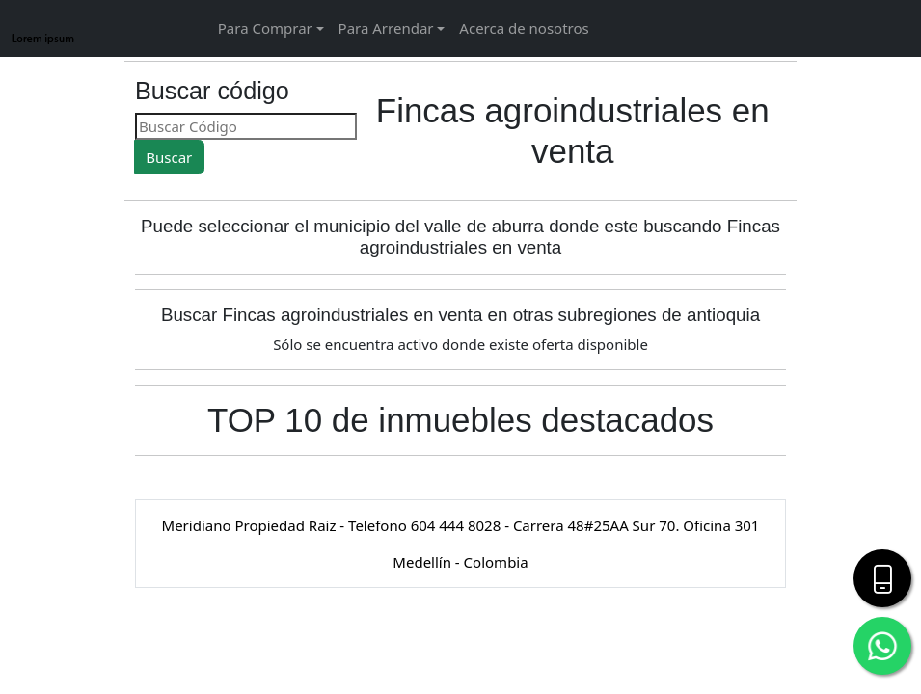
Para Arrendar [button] (386, 28)
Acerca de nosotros (523, 28)
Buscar (169, 157)
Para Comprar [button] (265, 28)
